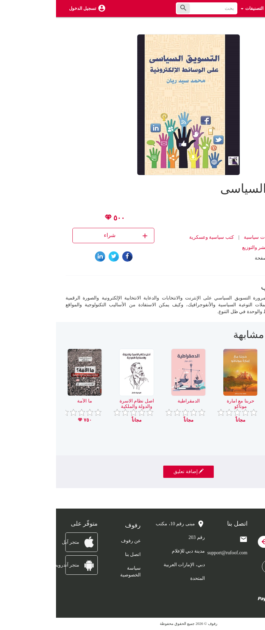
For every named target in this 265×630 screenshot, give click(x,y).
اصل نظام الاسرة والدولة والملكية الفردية (81, 406)
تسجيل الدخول (26, 8)
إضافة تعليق (132, 471)
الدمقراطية (133, 401)
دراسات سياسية (204, 237)
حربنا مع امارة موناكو (184, 403)
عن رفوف (75, 540)
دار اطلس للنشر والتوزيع (210, 247)
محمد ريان (222, 216)
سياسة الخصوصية (74, 571)
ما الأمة (28, 401)
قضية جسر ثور (236, 401)
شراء (70, 235)
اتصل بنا (77, 554)
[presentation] (250, 337)
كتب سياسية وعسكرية (155, 237)
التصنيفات (196, 8)
